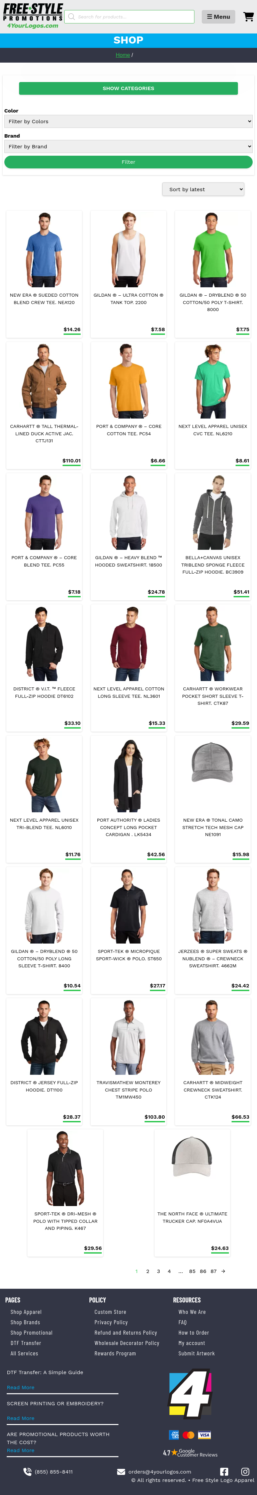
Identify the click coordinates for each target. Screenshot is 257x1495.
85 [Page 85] (192, 1271)
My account (191, 1342)
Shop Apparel (26, 1311)
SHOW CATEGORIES (128, 88)
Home (123, 55)
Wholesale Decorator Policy (127, 1342)
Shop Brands (25, 1322)
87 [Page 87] (213, 1271)
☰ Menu (218, 16)
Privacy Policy (111, 1322)
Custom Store (110, 1311)
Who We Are (192, 1311)
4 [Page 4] (169, 1271)
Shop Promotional (32, 1332)
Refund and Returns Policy (126, 1332)
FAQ (182, 1322)
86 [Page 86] (203, 1271)
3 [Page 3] (158, 1271)
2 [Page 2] (147, 1271)
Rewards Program (115, 1353)
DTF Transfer (26, 1342)
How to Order (193, 1332)
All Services (24, 1353)
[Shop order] (203, 189)
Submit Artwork (196, 1353)
